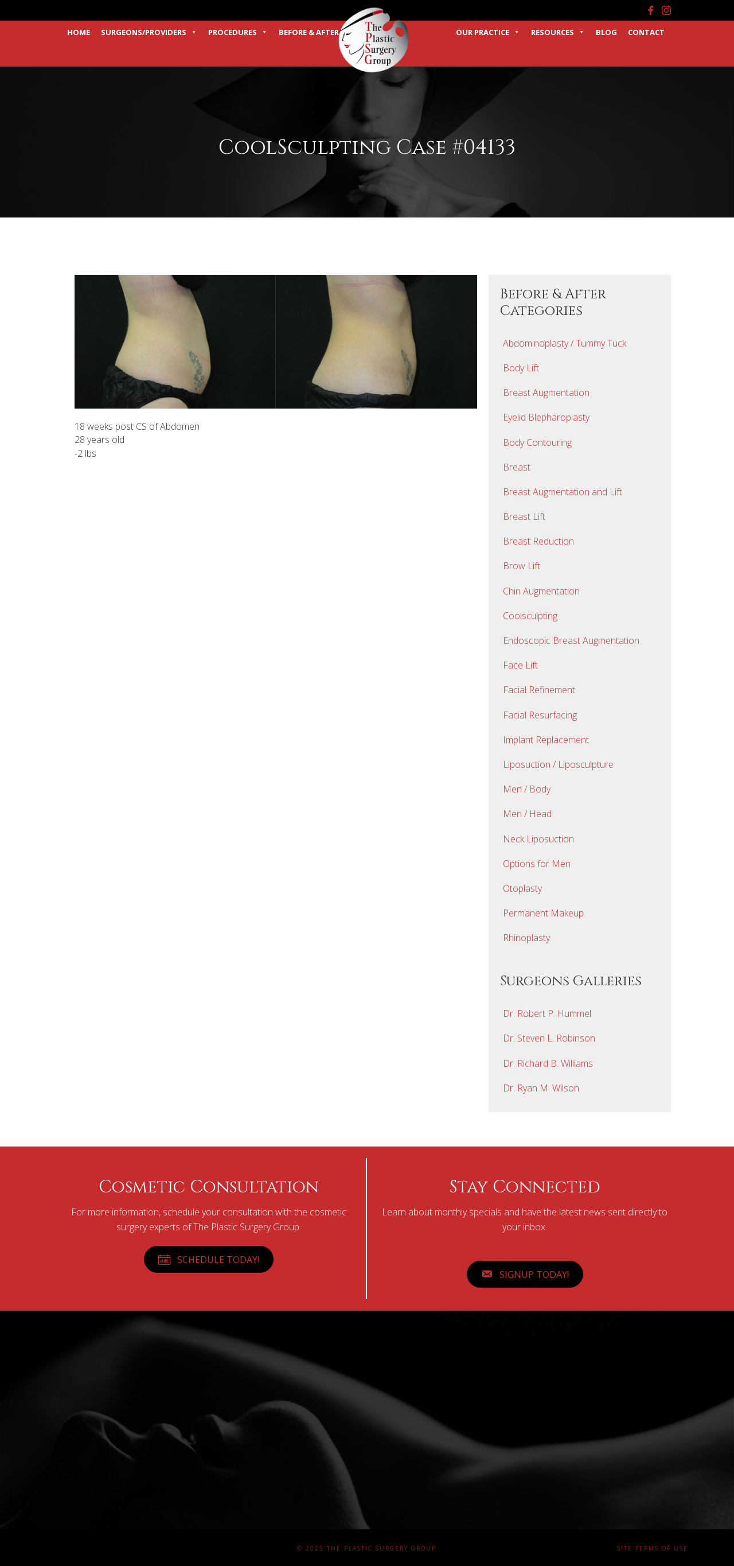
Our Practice (488, 32)
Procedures (238, 32)
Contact (646, 32)
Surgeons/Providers (149, 32)
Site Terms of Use (652, 1548)
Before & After (309, 32)
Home (78, 32)
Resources (558, 32)
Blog (606, 32)
